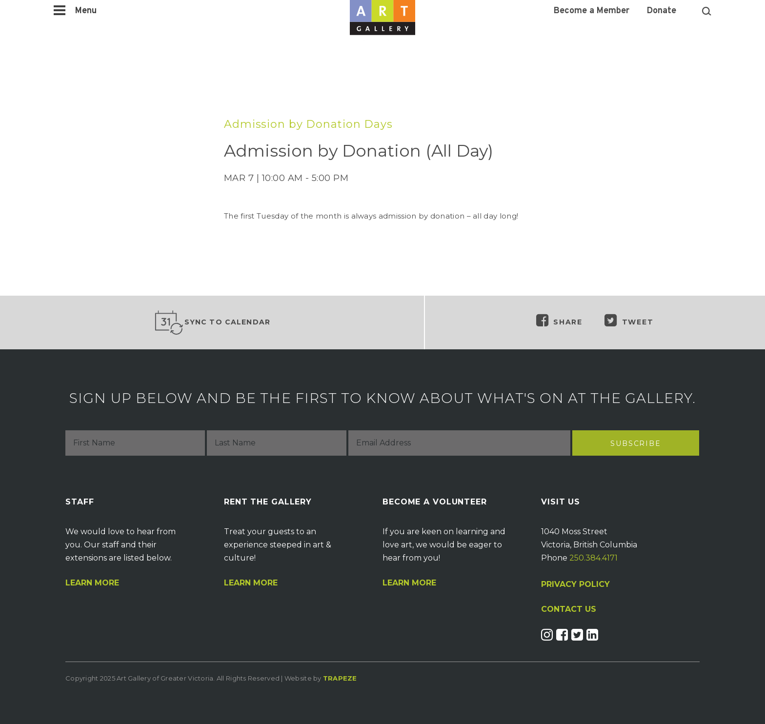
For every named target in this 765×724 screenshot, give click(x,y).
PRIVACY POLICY (575, 584)
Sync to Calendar (212, 322)
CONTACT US (568, 609)
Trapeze (340, 678)
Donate (661, 11)
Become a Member (591, 11)
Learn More (92, 583)
